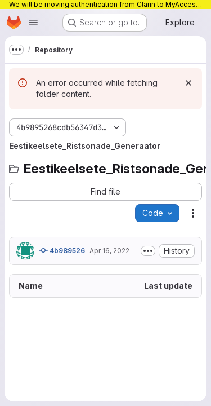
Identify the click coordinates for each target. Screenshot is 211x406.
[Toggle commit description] (148, 251)
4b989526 (62, 250)
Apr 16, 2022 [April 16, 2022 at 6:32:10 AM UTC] (109, 250)
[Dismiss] (188, 83)
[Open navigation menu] (33, 23)
